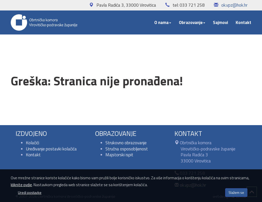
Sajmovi (220, 22)
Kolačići (32, 142)
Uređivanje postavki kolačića (51, 149)
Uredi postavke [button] (29, 192)
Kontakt (243, 22)
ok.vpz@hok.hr (234, 5)
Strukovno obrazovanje (126, 142)
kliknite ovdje (21, 185)
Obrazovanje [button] (192, 22)
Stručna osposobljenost (126, 149)
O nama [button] (162, 22)
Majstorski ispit (119, 154)
